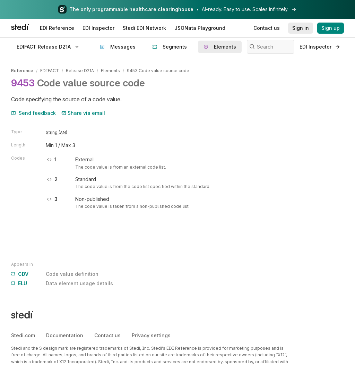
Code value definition (54, 274)
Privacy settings (151, 335)
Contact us (107, 335)
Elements (110, 70)
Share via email (83, 113)
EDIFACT (49, 70)
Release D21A (80, 70)
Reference (22, 70)
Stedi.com (23, 335)
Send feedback (33, 113)
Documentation (64, 335)
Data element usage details (62, 283)
